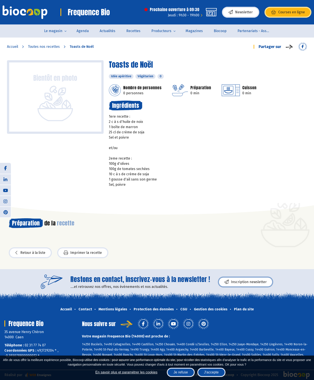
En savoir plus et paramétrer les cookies (126, 372)
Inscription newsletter (245, 282)
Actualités (107, 31)
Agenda (83, 31)
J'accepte (211, 372)
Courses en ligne (288, 12)
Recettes (133, 31)
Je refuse (181, 372)
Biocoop (220, 31)
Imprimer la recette (83, 253)
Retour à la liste (30, 253)
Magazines (194, 31)
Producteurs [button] (161, 31)
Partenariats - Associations (256, 31)
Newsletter (241, 12)
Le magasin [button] (53, 31)
